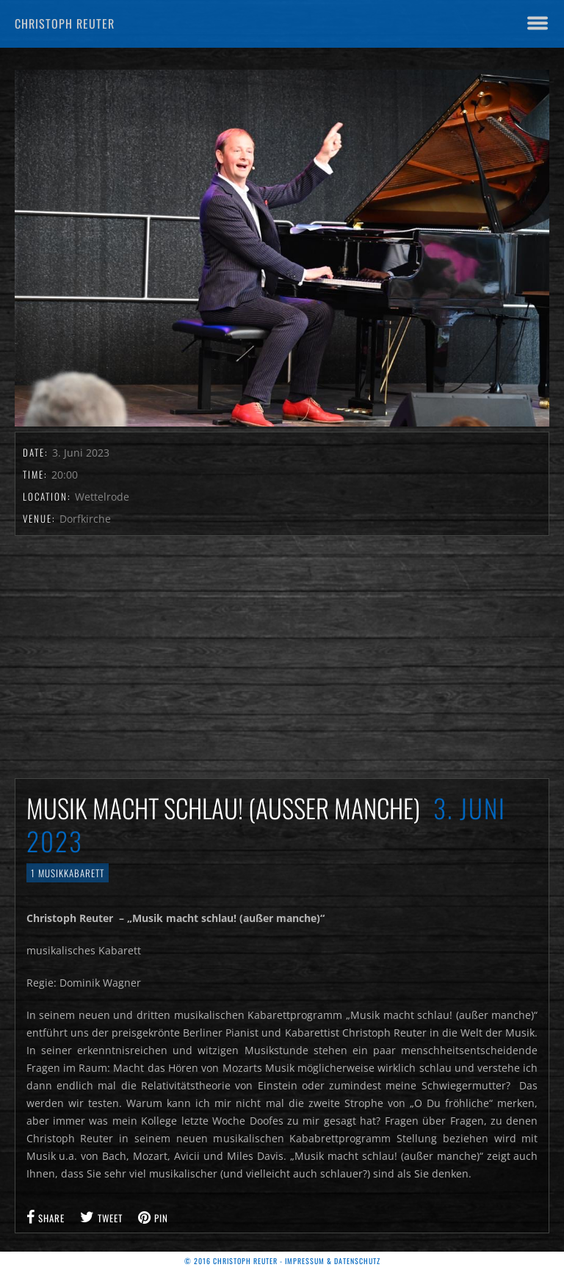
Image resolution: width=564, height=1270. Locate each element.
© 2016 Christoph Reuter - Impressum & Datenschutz (282, 1260)
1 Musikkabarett (67, 873)
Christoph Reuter (65, 23)
